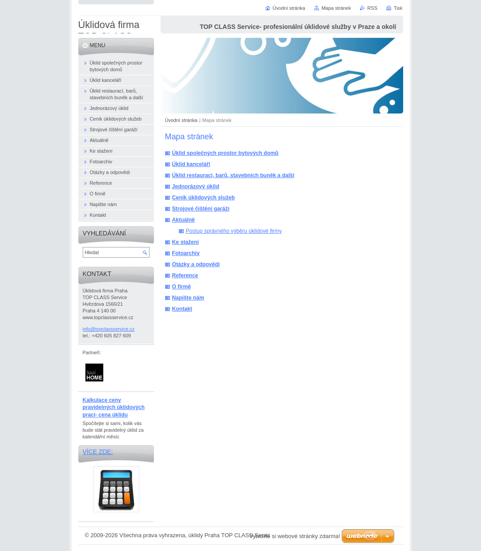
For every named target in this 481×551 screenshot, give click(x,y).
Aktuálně (183, 220)
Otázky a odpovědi (196, 264)
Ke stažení (185, 242)
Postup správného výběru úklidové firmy (234, 231)
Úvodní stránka (181, 120)
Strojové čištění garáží (201, 209)
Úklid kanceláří (191, 164)
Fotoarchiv (186, 253)
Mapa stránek (336, 8)
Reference (185, 275)
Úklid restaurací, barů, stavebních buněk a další (233, 175)
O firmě (181, 287)
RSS (372, 8)
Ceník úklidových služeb (203, 197)
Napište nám (188, 298)
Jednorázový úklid (195, 186)
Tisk (398, 8)
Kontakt (182, 309)
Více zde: (98, 451)
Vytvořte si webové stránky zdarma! (294, 536)
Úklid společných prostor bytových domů (225, 153)
